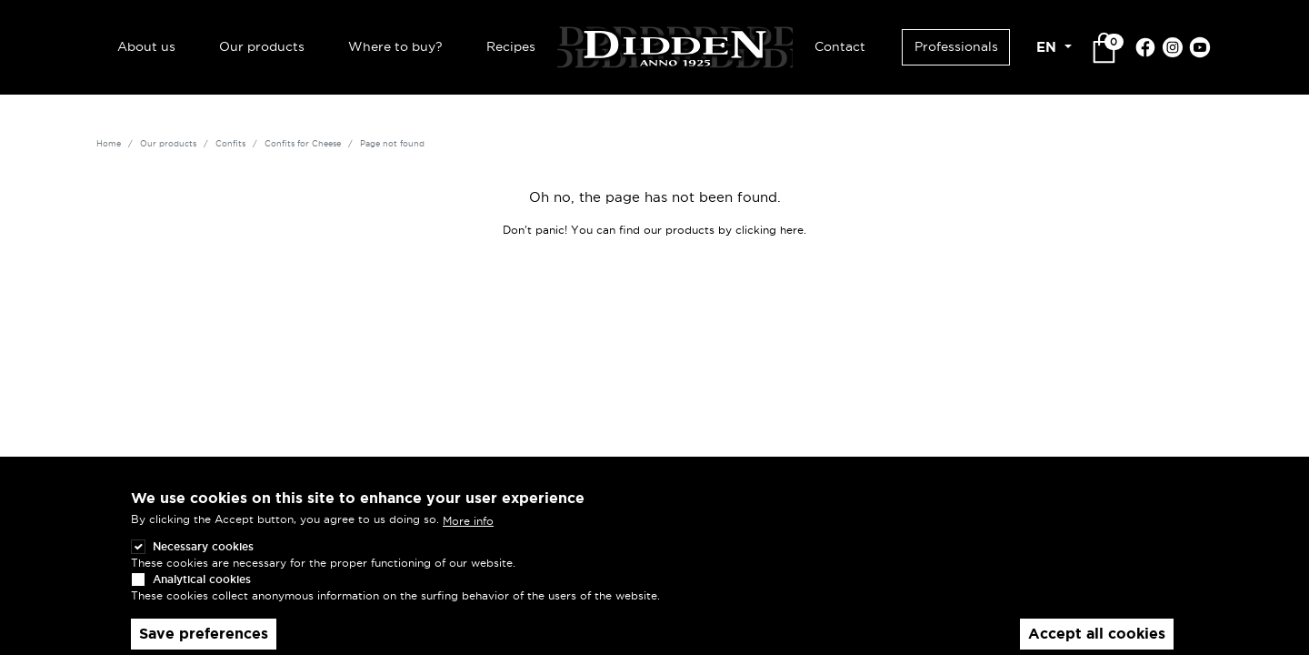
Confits (230, 143)
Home (108, 143)
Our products (262, 46)
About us (146, 46)
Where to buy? (395, 46)
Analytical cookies (202, 594)
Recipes (510, 46)
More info (468, 535)
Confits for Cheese (303, 143)
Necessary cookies (203, 561)
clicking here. (770, 230)
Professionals (956, 46)
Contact (839, 46)
